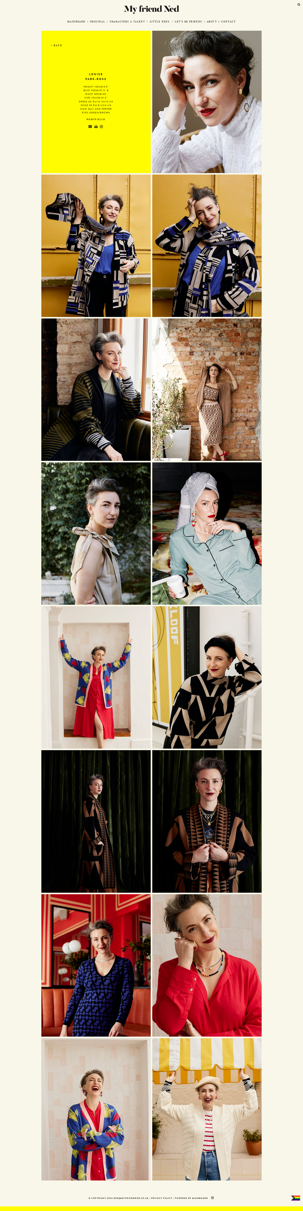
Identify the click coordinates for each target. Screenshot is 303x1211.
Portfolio (96, 120)
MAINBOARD (200, 1198)
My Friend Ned (151, 9)
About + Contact (221, 21)
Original (97, 21)
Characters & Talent (127, 21)
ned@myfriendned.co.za (131, 1198)
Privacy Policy (162, 1198)
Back (56, 45)
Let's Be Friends (188, 21)
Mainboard (76, 21)
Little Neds (160, 21)
